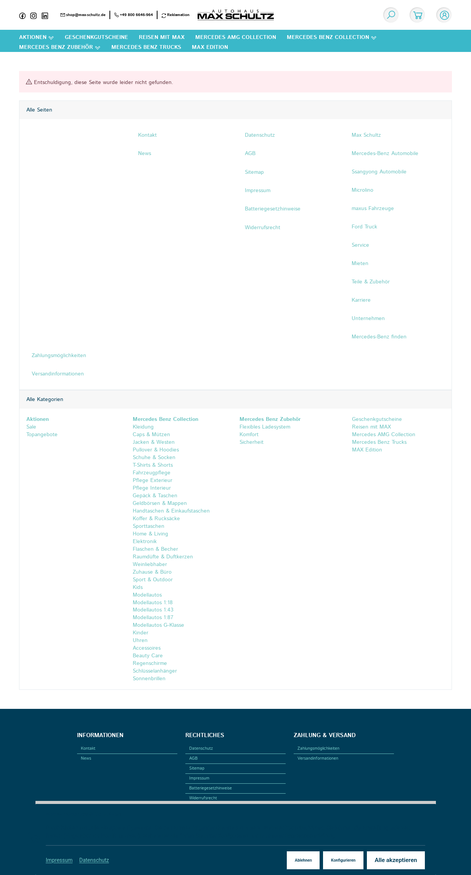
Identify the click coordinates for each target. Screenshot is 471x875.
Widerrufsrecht (203, 798)
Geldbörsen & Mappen (160, 503)
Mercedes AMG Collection (382, 434)
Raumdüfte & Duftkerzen (163, 557)
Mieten (360, 263)
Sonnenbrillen (149, 679)
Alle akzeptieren (395, 860)
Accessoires (147, 648)
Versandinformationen (317, 758)
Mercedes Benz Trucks (378, 442)
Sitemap (196, 768)
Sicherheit (252, 442)
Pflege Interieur (152, 488)
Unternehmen (368, 318)
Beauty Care (148, 656)
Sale (31, 427)
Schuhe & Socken (154, 457)
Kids (138, 587)
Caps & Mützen (151, 434)
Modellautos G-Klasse (158, 625)
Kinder (140, 633)
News (86, 758)
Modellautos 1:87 (153, 618)
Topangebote (41, 434)
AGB (193, 758)
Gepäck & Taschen (155, 496)
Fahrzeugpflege (151, 473)
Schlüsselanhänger (155, 671)
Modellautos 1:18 (153, 603)
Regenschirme (150, 664)
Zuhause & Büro (152, 572)
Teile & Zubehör (371, 282)
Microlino (362, 190)
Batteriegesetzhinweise (210, 788)
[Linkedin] (47, 14)
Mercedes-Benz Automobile (385, 153)
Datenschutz (94, 860)
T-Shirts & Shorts (153, 465)
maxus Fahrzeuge (373, 208)
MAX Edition (366, 450)
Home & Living (150, 534)
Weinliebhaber (150, 564)
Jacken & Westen (154, 442)
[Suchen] (391, 14)
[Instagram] (36, 14)
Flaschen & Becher (155, 549)
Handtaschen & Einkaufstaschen (171, 511)
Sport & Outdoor (153, 580)
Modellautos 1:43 (153, 610)
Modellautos (147, 595)
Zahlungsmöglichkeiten (318, 749)
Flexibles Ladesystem (265, 427)
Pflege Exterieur (152, 480)
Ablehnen (302, 860)
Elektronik (145, 541)
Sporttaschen (148, 526)
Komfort (249, 434)
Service (360, 245)
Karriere (361, 300)
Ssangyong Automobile (379, 172)
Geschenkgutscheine (376, 419)
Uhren (140, 641)
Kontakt (88, 749)
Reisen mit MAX (370, 427)
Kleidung (143, 427)
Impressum (59, 860)
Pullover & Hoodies (156, 450)
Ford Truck (364, 227)
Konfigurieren (343, 860)
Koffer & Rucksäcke (156, 518)
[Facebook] (25, 14)
